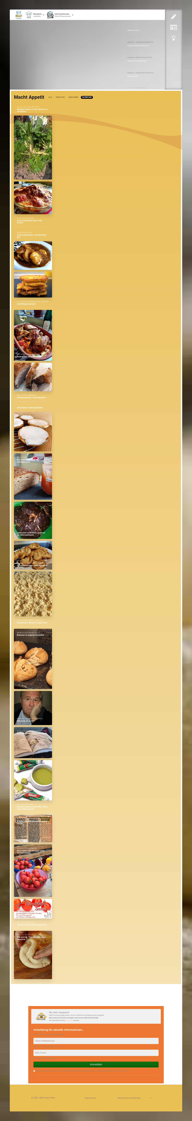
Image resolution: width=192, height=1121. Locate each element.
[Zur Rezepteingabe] (173, 17)
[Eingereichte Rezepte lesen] (173, 29)
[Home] (19, 15)
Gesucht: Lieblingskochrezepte (140, 73)
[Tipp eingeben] (173, 41)
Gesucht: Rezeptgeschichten (139, 57)
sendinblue (69, 1020)
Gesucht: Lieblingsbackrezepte (140, 42)
